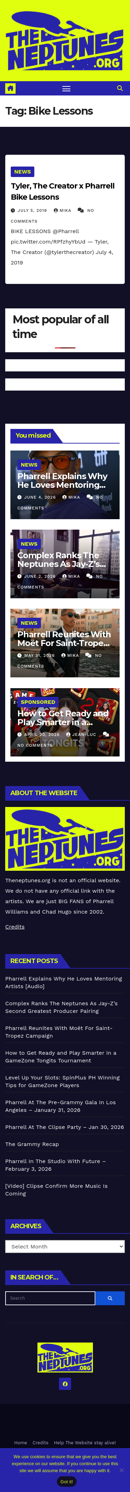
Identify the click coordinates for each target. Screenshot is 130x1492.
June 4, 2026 (41, 497)
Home (20, 1442)
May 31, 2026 (40, 655)
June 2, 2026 (41, 576)
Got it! (66, 1481)
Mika (63, 210)
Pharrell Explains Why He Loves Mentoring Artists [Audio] (62, 485)
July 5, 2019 (33, 210)
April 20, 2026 (42, 734)
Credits (15, 926)
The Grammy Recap (32, 1144)
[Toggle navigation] (66, 88)
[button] (120, 88)
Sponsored (38, 702)
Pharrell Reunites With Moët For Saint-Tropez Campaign (64, 643)
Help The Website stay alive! (85, 1442)
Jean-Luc (82, 734)
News (22, 171)
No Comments (35, 745)
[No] (121, 1470)
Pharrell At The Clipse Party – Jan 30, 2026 (64, 1127)
